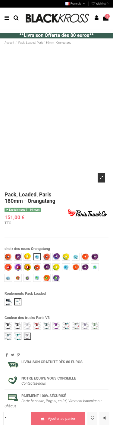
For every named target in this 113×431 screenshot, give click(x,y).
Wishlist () (99, 3)
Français (75, 3)
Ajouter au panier (58, 418)
